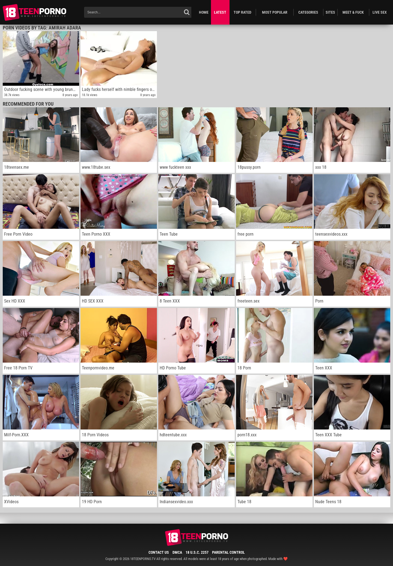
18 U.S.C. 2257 (197, 552)
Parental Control (228, 552)
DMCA (177, 552)
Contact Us (158, 552)
